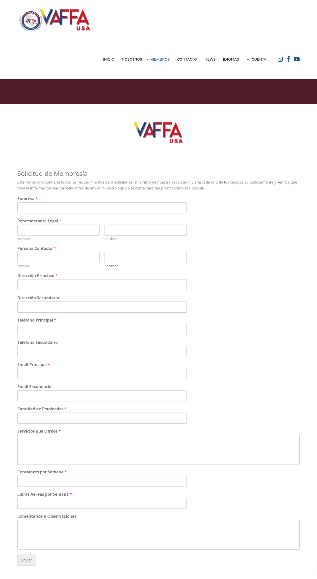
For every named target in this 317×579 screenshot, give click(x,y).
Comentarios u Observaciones (46, 516)
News (210, 59)
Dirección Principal (37, 275)
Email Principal (33, 364)
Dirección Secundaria (38, 298)
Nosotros (132, 59)
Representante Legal (39, 221)
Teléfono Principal (36, 320)
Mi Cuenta (256, 59)
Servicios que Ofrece (39, 431)
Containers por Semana (42, 472)
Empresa (27, 198)
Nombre (23, 239)
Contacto (187, 59)
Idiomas (231, 59)
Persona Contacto (36, 248)
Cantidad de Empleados (42, 409)
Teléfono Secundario (37, 342)
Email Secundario (34, 386)
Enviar (26, 559)
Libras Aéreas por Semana (44, 494)
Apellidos (111, 239)
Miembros (160, 59)
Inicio (108, 59)
